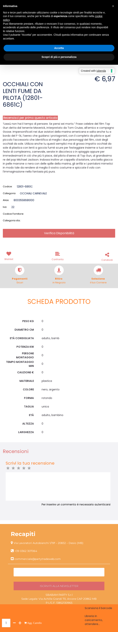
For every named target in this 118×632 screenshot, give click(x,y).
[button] (9, 255)
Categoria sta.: (12, 220)
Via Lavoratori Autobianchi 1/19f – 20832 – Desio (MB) (48, 543)
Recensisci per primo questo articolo (30, 118)
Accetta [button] (59, 48)
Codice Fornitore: (13, 214)
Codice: (7, 186)
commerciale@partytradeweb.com (38, 559)
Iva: (5, 207)
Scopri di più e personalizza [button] (59, 56)
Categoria (9, 193)
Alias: (6, 200)
